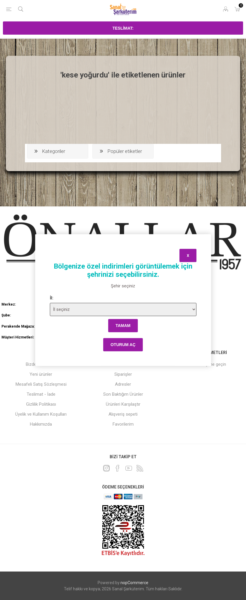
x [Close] (188, 255)
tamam (123, 325)
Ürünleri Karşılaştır (123, 404)
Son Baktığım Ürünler (123, 394)
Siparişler (123, 374)
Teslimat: (122, 28)
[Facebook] (117, 468)
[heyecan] (106, 468)
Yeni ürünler (41, 374)
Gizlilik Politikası (41, 404)
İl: (51, 297)
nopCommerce (134, 582)
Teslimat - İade (41, 394)
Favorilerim (123, 424)
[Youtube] (128, 468)
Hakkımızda (41, 424)
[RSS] (140, 468)
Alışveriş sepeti (123, 414)
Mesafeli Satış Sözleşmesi (41, 384)
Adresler (123, 384)
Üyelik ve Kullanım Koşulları (41, 414)
